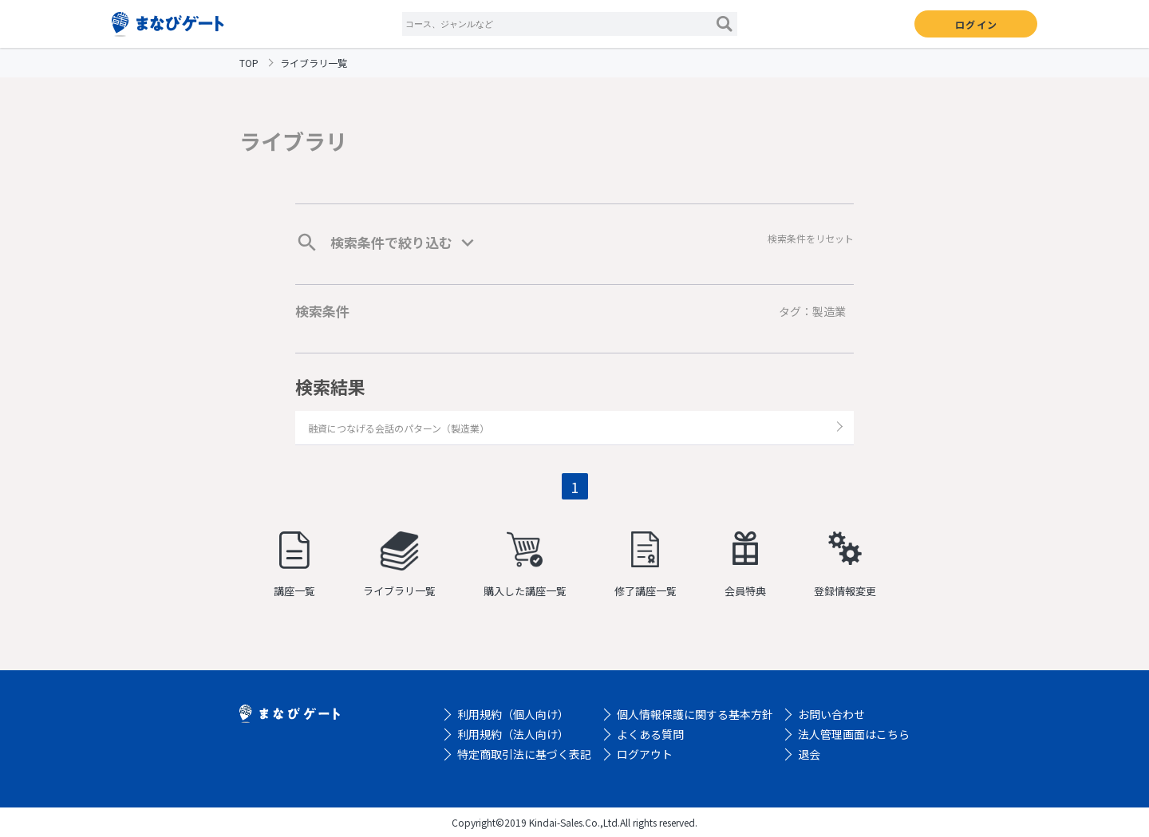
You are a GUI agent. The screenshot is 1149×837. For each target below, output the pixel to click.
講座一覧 (294, 564)
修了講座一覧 (645, 564)
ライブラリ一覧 (399, 564)
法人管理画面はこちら (854, 734)
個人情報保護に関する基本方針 (695, 714)
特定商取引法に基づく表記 (524, 754)
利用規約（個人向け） (513, 714)
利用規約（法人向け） (513, 734)
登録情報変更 (845, 564)
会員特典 (745, 564)
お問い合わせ (831, 714)
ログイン (976, 24)
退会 (809, 754)
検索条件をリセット (811, 238)
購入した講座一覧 (525, 564)
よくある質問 (650, 734)
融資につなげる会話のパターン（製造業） (398, 428)
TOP (249, 62)
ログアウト (645, 754)
